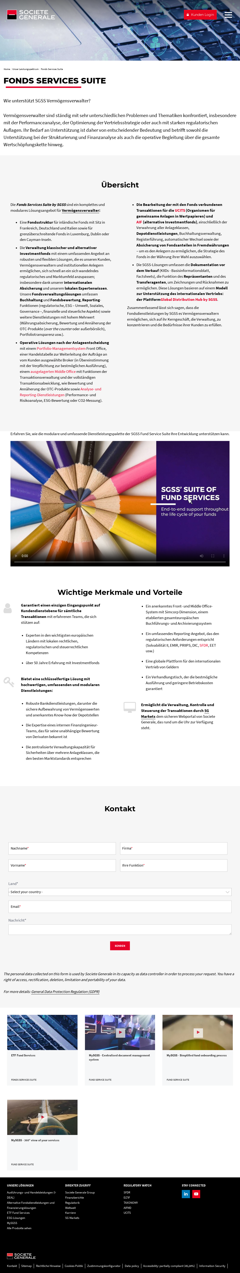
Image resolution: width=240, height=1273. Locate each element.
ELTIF (127, 1198)
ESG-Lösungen (16, 1218)
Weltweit (70, 1208)
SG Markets (72, 1218)
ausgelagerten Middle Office (53, 371)
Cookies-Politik (74, 1266)
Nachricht (17, 920)
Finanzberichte (74, 1198)
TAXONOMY (131, 1203)
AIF (139, 222)
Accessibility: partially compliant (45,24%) (169, 1266)
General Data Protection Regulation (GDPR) (65, 991)
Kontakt (12, 1266)
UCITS (180, 210)
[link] (42, 1050)
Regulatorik (72, 1203)
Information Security (212, 1266)
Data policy (132, 1266)
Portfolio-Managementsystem (61, 348)
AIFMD (127, 1208)
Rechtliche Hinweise (48, 1266)
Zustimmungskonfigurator (104, 1266)
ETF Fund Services (18, 1213)
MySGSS (12, 1223)
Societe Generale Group (80, 1192)
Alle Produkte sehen (19, 1228)
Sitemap (26, 1266)
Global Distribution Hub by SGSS (189, 299)
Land (13, 883)
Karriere (70, 1213)
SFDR (203, 645)
